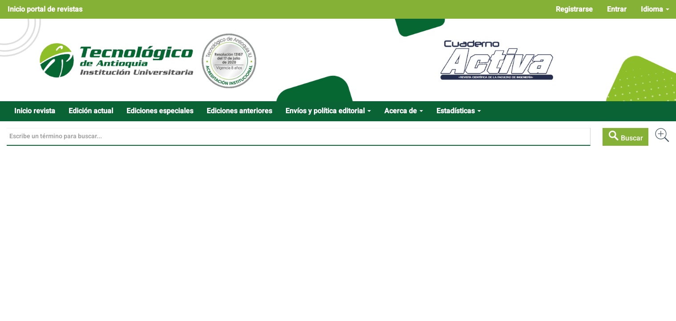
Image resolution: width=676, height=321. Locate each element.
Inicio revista (34, 111)
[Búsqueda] (298, 137)
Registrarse (574, 9)
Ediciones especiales (159, 111)
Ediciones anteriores (239, 111)
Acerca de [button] (403, 111)
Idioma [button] (655, 9)
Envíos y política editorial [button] (328, 111)
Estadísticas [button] (458, 111)
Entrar (617, 9)
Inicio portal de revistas (45, 9)
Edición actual (91, 111)
